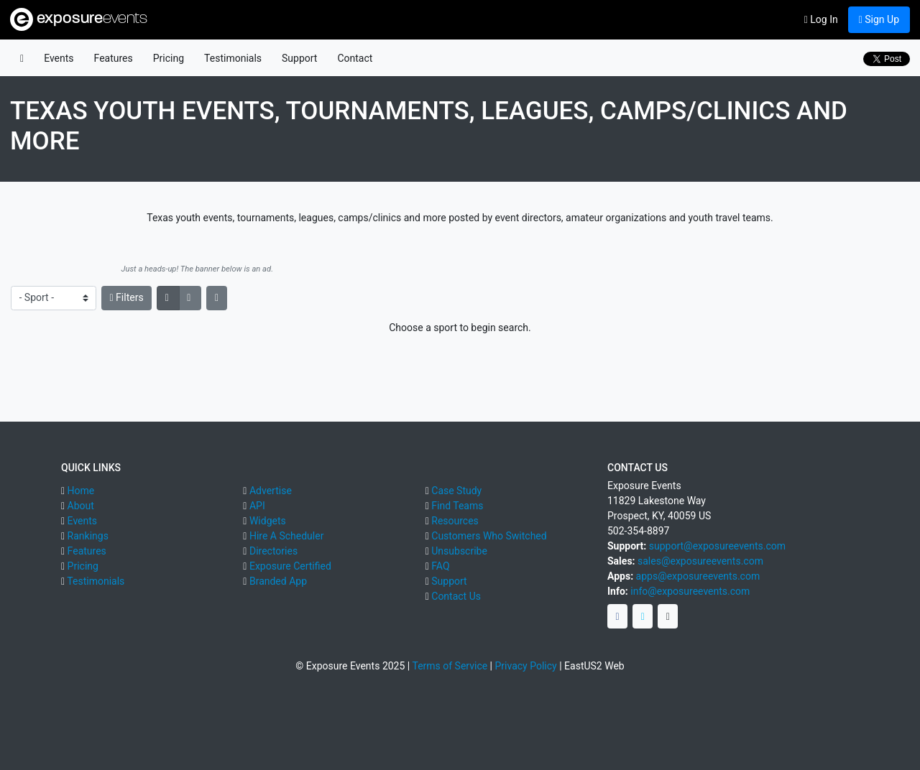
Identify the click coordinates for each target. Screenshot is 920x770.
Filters (127, 297)
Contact (354, 58)
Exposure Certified (290, 566)
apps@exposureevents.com (698, 576)
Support (299, 58)
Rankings (88, 536)
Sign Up (879, 19)
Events (58, 58)
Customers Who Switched (488, 536)
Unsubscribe (459, 551)
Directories (273, 551)
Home (81, 490)
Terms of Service (449, 666)
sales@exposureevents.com (700, 561)
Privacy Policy (526, 666)
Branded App (278, 581)
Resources (455, 521)
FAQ (440, 566)
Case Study (456, 490)
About (81, 505)
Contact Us (456, 596)
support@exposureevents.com (717, 546)
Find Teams (457, 505)
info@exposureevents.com (690, 591)
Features (113, 58)
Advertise (270, 490)
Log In (821, 19)
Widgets (267, 521)
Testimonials (233, 58)
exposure (78, 19)
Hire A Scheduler (286, 536)
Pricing (168, 58)
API (257, 505)
